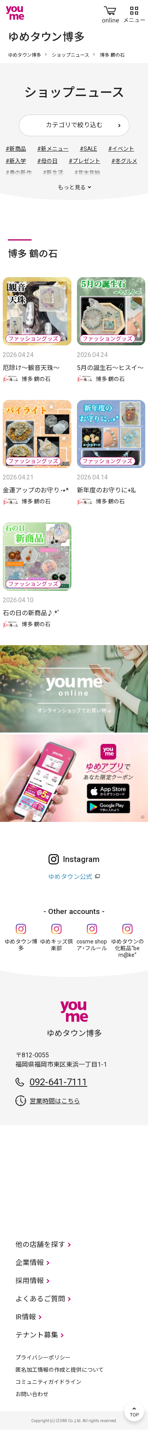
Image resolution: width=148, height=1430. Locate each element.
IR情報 (25, 1317)
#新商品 (16, 149)
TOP (134, 1411)
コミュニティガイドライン (48, 1382)
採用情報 (29, 1280)
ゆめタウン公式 (70, 877)
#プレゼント (84, 161)
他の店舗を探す (40, 1244)
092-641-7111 (58, 1082)
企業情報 (29, 1262)
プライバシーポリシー (43, 1357)
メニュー (134, 13)
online (110, 13)
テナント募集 (36, 1335)
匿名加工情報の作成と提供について (59, 1370)
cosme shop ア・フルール (92, 944)
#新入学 (16, 161)
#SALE (88, 149)
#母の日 (47, 161)
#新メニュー (53, 149)
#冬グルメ (124, 161)
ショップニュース (70, 55)
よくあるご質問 (40, 1299)
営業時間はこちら (55, 1101)
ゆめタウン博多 (24, 55)
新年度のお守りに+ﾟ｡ (107, 490)
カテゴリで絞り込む (74, 125)
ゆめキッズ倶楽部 (56, 944)
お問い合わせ (32, 1394)
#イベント (121, 149)
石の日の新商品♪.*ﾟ (31, 613)
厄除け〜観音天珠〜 (31, 368)
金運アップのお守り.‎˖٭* (36, 490)
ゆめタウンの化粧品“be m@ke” (127, 948)
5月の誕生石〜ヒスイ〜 (110, 368)
